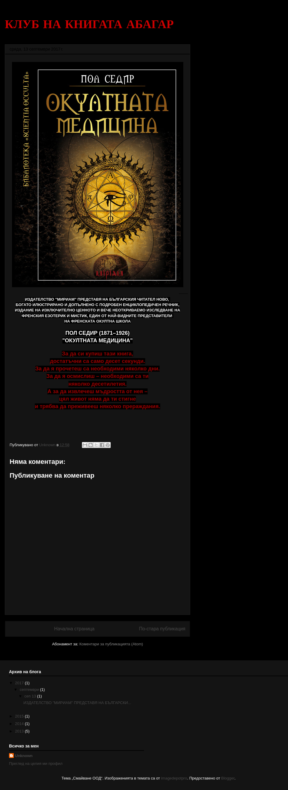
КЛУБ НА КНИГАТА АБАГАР (89, 24)
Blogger (227, 778)
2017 (20, 683)
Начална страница (74, 628)
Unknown (24, 755)
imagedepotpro (174, 778)
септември (30, 689)
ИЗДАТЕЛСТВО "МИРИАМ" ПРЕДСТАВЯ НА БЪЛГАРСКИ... (77, 702)
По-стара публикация (162, 628)
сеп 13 (30, 696)
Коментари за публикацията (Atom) (111, 644)
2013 (20, 731)
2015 (20, 716)
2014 (20, 723)
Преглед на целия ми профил (35, 763)
